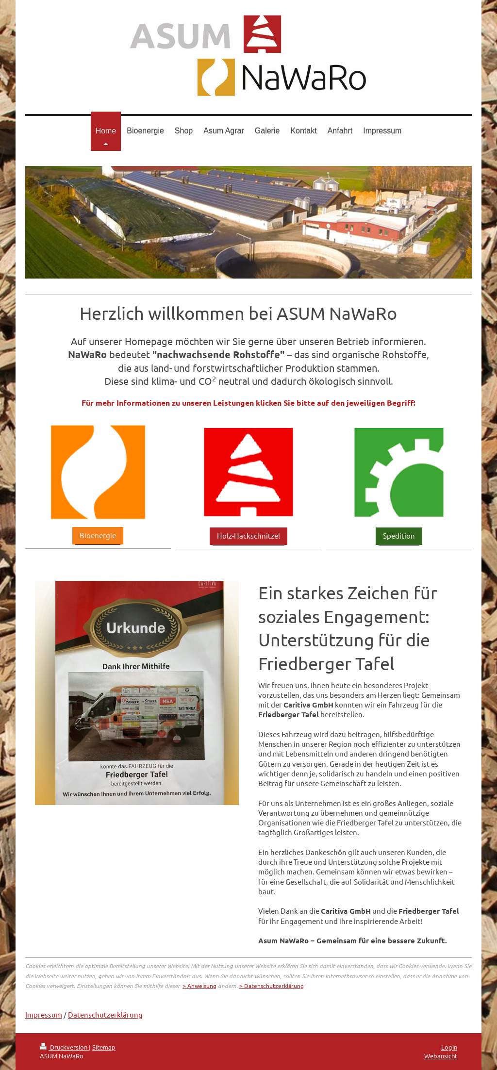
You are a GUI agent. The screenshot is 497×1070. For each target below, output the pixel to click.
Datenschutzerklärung (105, 1014)
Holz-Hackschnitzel (248, 535)
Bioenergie (98, 535)
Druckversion (64, 1047)
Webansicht (440, 1056)
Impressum (43, 1014)
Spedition (399, 535)
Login (449, 1047)
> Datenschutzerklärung (271, 985)
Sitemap (104, 1047)
